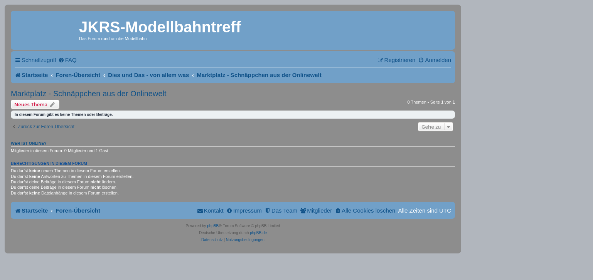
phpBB (213, 226)
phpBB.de (258, 233)
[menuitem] (67, 60)
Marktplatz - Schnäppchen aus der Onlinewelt (89, 93)
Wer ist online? (29, 143)
